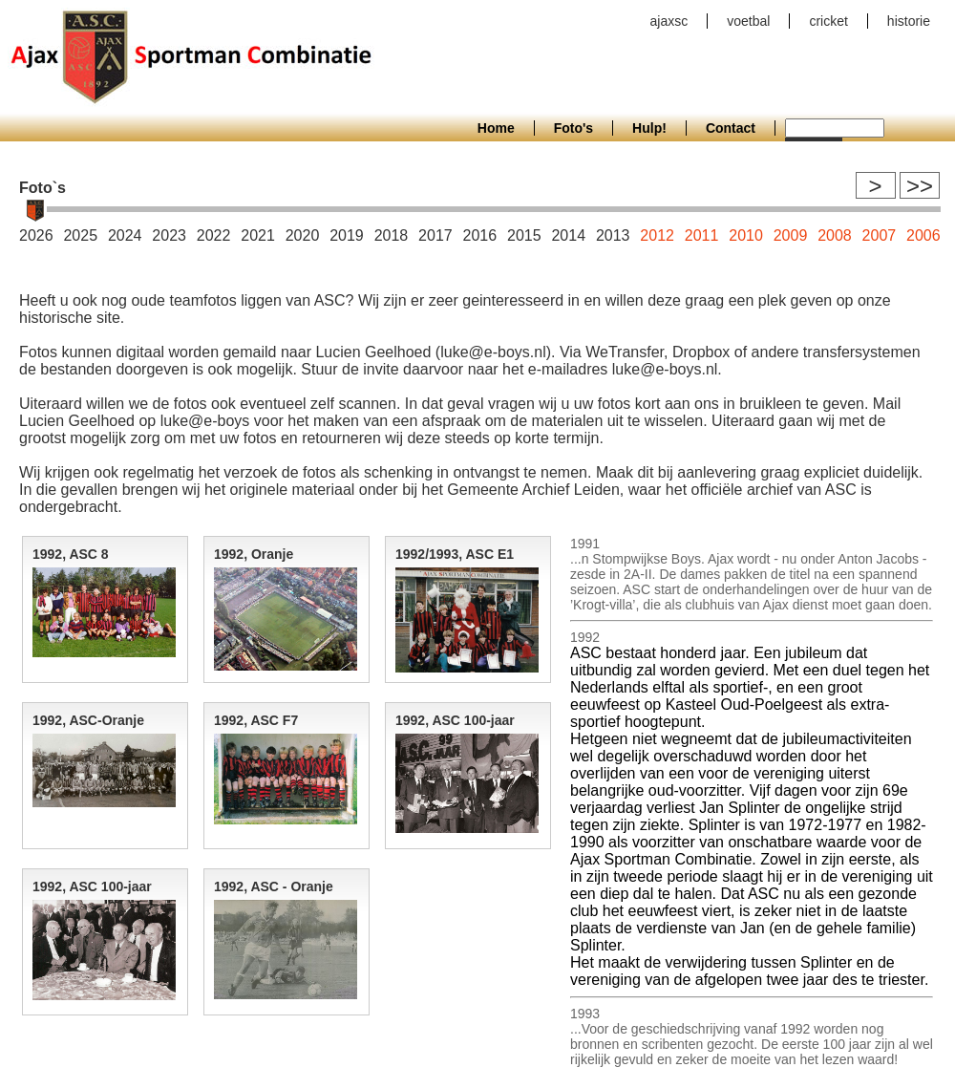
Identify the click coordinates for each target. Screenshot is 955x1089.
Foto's (573, 128)
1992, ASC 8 (70, 554)
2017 (435, 235)
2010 (746, 235)
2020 (303, 235)
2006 (923, 235)
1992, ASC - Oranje (273, 886)
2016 (480, 235)
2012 (657, 235)
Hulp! (649, 128)
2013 (613, 235)
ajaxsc (669, 21)
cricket (828, 21)
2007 (879, 235)
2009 (791, 235)
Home (496, 128)
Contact (730, 128)
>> (919, 186)
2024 (125, 235)
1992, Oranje (253, 554)
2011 (702, 235)
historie (908, 21)
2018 (391, 235)
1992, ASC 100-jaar (455, 720)
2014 (568, 235)
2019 (346, 235)
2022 (214, 235)
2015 (524, 235)
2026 (36, 235)
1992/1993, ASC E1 (454, 554)
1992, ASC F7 (256, 720)
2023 (169, 235)
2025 (80, 235)
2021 (258, 235)
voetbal (748, 21)
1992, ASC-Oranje (88, 720)
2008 (834, 235)
